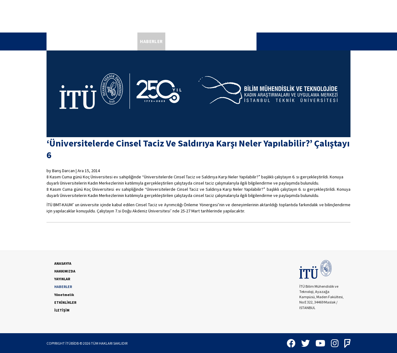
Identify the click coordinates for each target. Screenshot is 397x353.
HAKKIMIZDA (93, 41)
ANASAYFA (60, 41)
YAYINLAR (124, 41)
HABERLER (151, 41)
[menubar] (151, 41)
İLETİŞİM (244, 41)
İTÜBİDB (72, 343)
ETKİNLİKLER (215, 41)
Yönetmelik (183, 41)
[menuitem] (60, 41)
